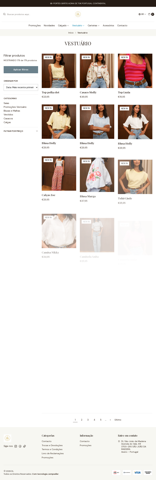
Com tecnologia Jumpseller (45, 474)
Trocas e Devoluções (52, 445)
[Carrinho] (151, 14)
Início (71, 33)
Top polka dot (50, 92)
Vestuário (78, 25)
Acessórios (108, 25)
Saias (6, 103)
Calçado (63, 25)
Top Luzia (124, 92)
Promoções (35, 25)
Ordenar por (11, 81)
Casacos (8, 118)
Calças (7, 122)
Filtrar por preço (21, 131)
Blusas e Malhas (12, 110)
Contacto (122, 25)
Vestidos (8, 114)
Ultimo (118, 419)
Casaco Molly (88, 92)
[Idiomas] (142, 14)
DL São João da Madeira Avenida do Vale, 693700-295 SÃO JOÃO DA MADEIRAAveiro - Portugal (132, 446)
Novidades (49, 25)
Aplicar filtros (20, 69)
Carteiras (94, 25)
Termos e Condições (52, 449)
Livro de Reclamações (53, 453)
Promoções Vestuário (15, 107)
